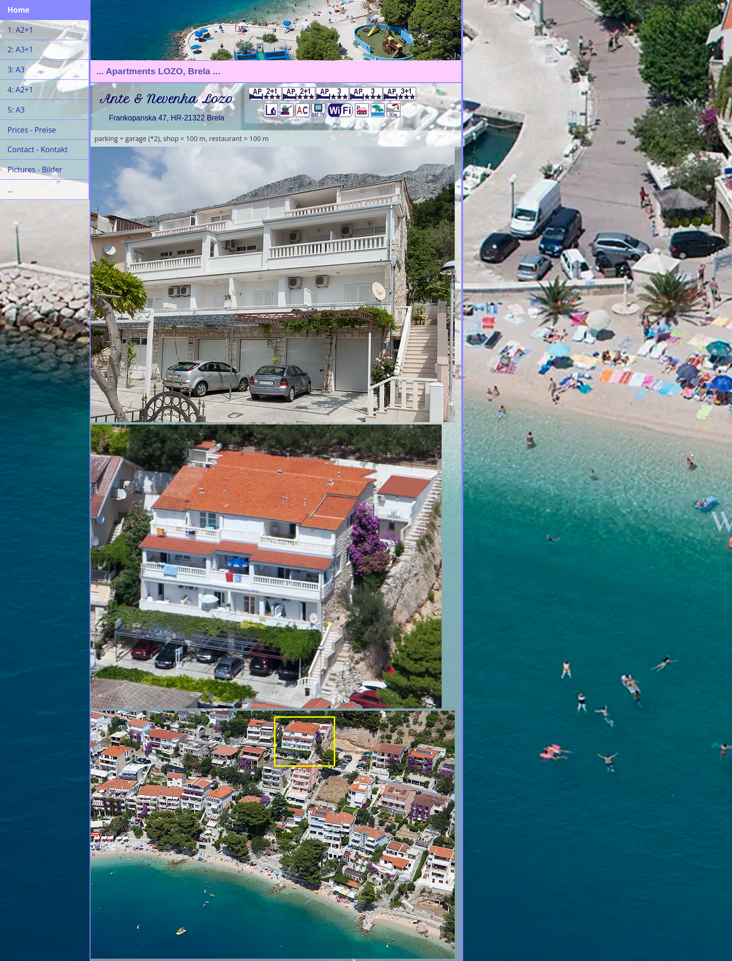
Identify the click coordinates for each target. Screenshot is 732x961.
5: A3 (16, 110)
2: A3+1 (20, 49)
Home (18, 10)
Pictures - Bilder (34, 169)
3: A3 (16, 69)
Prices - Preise (31, 130)
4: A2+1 (20, 90)
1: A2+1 (20, 30)
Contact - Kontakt (37, 149)
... (10, 189)
